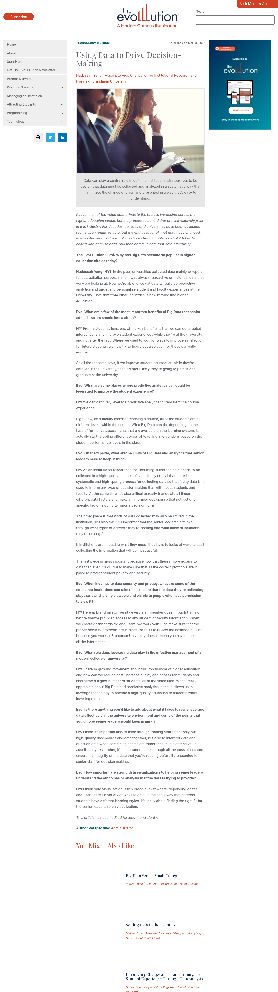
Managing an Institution (35, 96)
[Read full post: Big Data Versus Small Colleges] (97, 864)
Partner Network (19, 79)
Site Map (175, 964)
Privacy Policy (56, 964)
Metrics (103, 43)
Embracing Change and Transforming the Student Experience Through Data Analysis (164, 906)
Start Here (14, 62)
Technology (35, 122)
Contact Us (138, 964)
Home (11, 44)
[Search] (235, 20)
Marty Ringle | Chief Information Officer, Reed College (162, 868)
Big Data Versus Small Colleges (153, 859)
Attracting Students (35, 104)
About (11, 53)
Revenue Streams (35, 87)
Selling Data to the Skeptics (150, 879)
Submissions (13, 964)
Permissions (98, 964)
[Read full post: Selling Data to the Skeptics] (97, 886)
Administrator (122, 828)
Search (201, 11)
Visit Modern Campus (257, 4)
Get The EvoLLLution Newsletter (31, 70)
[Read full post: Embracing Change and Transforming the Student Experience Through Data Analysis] (97, 913)
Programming (35, 113)
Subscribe (18, 17)
